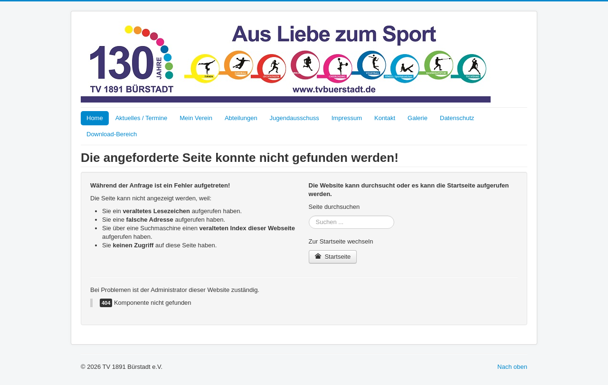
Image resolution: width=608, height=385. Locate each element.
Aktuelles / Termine (141, 118)
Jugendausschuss (294, 118)
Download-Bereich (111, 134)
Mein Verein (196, 118)
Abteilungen (241, 118)
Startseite (333, 256)
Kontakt (384, 118)
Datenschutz (457, 118)
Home (94, 118)
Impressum (347, 118)
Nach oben (512, 366)
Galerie (418, 118)
